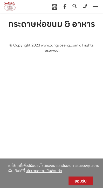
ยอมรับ (80, 181)
